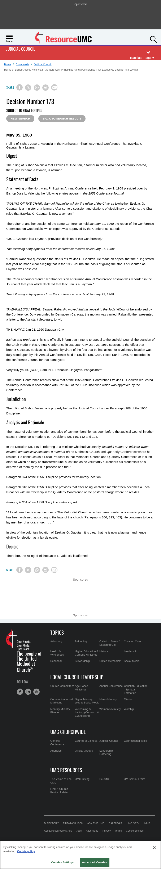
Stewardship (82, 661)
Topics (57, 632)
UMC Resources (66, 770)
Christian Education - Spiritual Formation (136, 689)
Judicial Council (20, 49)
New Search (20, 118)
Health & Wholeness (57, 653)
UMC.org (132, 823)
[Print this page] (45, 87)
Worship (129, 709)
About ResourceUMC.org (58, 830)
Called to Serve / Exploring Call (109, 643)
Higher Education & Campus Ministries (86, 653)
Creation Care (132, 641)
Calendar (115, 823)
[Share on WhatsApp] (37, 87)
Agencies (55, 750)
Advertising (92, 830)
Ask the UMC (95, 823)
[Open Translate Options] (142, 58)
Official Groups (84, 750)
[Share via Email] (54, 87)
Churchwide (22, 64)
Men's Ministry (108, 699)
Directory (51, 823)
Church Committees (62, 686)
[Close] (154, 847)
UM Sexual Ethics (134, 779)
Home (7, 64)
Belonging (81, 641)
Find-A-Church (73, 823)
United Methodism (110, 661)
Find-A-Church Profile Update (59, 790)
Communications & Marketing (61, 701)
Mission (128, 699)
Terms (118, 830)
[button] (153, 39)
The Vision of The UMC (60, 780)
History (103, 651)
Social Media (131, 661)
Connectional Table (135, 740)
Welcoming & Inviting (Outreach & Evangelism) (87, 712)
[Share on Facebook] (19, 87)
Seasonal (56, 661)
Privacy (107, 830)
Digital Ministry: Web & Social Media (87, 701)
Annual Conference (111, 686)
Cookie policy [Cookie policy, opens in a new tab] (26, 851)
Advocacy (56, 641)
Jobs (79, 830)
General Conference (57, 742)
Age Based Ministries (81, 687)
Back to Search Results (62, 118)
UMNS (146, 823)
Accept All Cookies (94, 862)
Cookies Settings (62, 862)
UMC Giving (82, 779)
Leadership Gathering (106, 752)
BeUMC (104, 779)
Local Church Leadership (76, 677)
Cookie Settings (135, 830)
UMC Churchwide (68, 731)
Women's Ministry (110, 709)
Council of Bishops (86, 740)
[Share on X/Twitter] (28, 87)
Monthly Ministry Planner (60, 710)
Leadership (130, 651)
